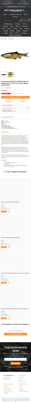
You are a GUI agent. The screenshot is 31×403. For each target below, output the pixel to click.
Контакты (15, 16)
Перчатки (17, 33)
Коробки (12, 30)
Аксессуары (24, 33)
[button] (24, 20)
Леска (11, 33)
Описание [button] (22, 101)
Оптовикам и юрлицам (15, 14)
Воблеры (6, 26)
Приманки (24, 23)
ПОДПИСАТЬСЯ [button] (15, 363)
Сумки (3, 28)
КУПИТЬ (3, 211)
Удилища (18, 26)
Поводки (25, 30)
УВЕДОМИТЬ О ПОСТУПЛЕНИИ (16, 97)
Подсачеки (24, 26)
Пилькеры (26, 28)
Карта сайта (6, 387)
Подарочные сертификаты (15, 35)
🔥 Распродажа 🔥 (8, 23)
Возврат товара (22, 380)
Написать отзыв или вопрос (15, 333)
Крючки (6, 33)
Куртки (15, 28)
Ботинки (6, 30)
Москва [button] (10, 105)
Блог (20, 385)
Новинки (25, 14)
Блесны (12, 26)
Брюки (20, 28)
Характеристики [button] (8, 101)
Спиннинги (17, 23)
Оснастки (9, 28)
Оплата (21, 378)
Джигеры (18, 30)
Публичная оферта (8, 389)
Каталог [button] (5, 14)
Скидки (21, 387)
